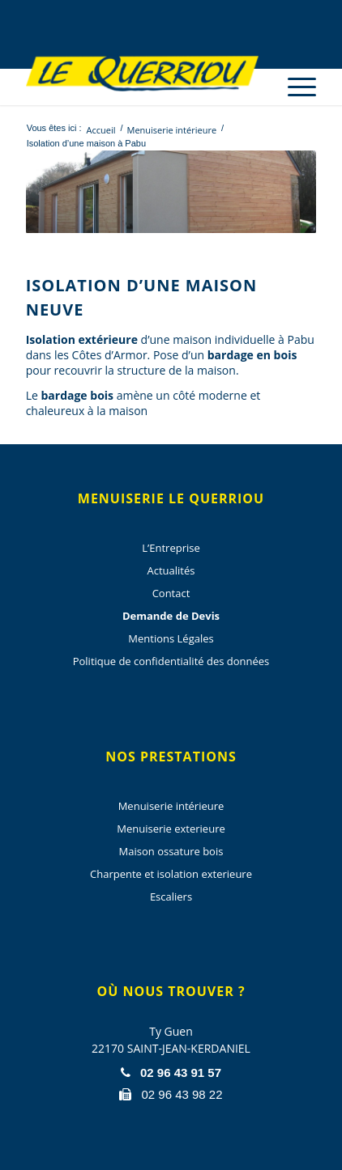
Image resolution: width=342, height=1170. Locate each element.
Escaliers (171, 896)
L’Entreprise (170, 547)
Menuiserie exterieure (171, 828)
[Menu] (293, 87)
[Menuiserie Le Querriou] (142, 72)
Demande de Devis (171, 615)
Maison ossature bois (171, 851)
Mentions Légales (170, 638)
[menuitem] (293, 72)
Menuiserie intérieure (171, 806)
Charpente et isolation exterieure (171, 874)
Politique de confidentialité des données (171, 661)
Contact (171, 593)
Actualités (171, 570)
